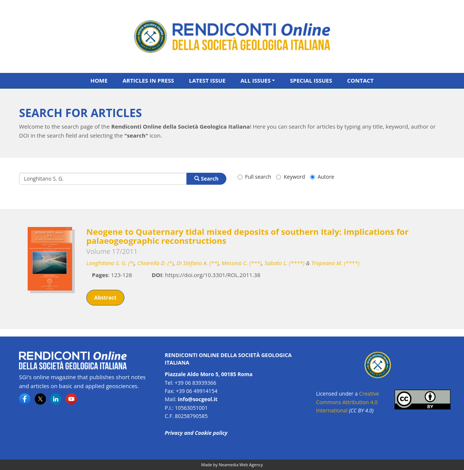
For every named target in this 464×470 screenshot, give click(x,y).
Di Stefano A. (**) (198, 263)
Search (206, 178)
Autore (322, 176)
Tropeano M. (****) (335, 263)
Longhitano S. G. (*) (110, 263)
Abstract (105, 297)
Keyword (290, 176)
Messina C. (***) (242, 263)
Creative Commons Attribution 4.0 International (347, 402)
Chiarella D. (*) (155, 263)
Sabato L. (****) (284, 263)
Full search (254, 176)
